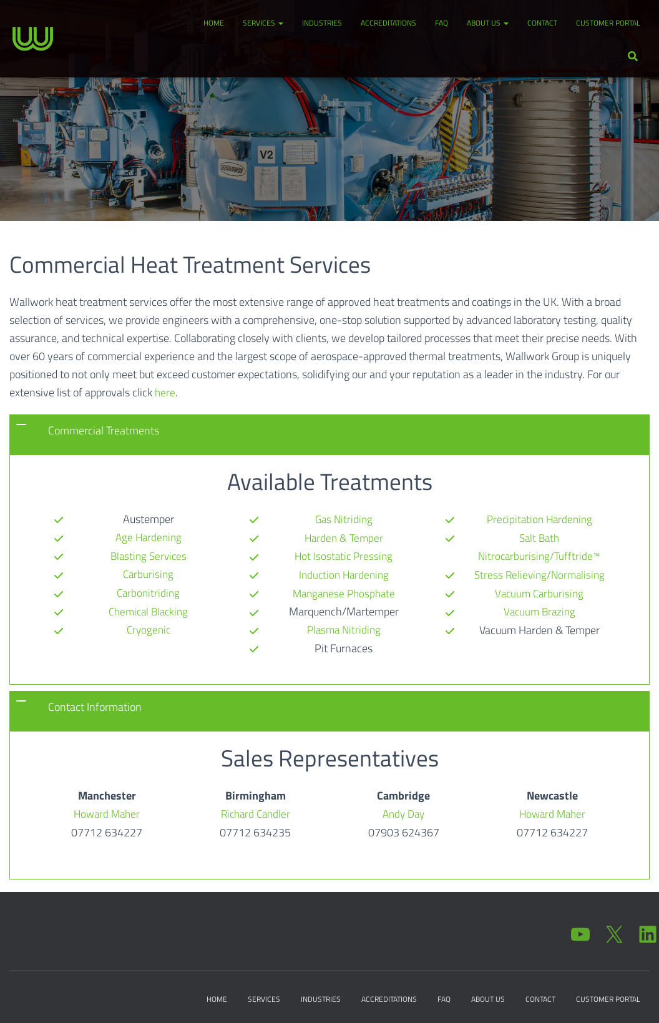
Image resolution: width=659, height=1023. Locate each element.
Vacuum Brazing (539, 591)
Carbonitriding (148, 591)
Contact (542, 23)
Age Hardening (148, 537)
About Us (488, 23)
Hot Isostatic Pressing (343, 537)
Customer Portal (608, 23)
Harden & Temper (343, 518)
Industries (322, 23)
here (165, 392)
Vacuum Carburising (539, 573)
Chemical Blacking (148, 609)
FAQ (441, 23)
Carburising (148, 573)
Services (263, 23)
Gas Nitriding (148, 645)
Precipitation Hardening (343, 645)
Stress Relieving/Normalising (539, 555)
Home (213, 23)
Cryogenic (148, 627)
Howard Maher (107, 811)
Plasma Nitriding (344, 609)
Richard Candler (255, 811)
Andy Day (403, 811)
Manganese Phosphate (344, 573)
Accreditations (388, 23)
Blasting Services (148, 555)
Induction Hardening (343, 555)
